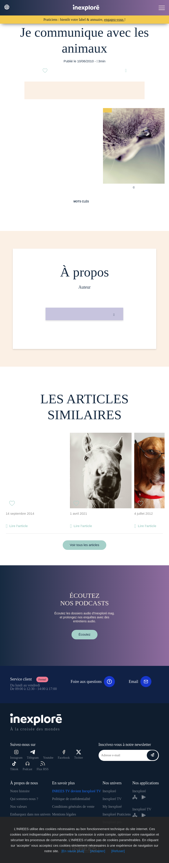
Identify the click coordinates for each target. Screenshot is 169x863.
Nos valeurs (18, 806)
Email (140, 681)
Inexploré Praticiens (117, 814)
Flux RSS (42, 766)
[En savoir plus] (72, 851)
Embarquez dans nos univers (30, 814)
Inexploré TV (112, 799)
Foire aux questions (93, 681)
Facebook (64, 754)
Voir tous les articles (84, 545)
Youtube (48, 757)
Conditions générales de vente (73, 806)
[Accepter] (97, 851)
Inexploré (109, 791)
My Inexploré (112, 806)
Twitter (78, 754)
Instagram (16, 754)
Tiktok (14, 766)
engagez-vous (114, 19)
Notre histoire (19, 791)
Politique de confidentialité (71, 799)
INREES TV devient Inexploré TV (76, 791)
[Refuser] (118, 851)
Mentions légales (64, 814)
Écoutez (84, 634)
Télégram (33, 754)
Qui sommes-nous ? (24, 799)
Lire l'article (18, 526)
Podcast (27, 766)
